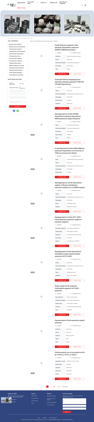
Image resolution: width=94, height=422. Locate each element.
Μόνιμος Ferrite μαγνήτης (15, 44)
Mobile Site (45, 417)
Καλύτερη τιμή (61, 73)
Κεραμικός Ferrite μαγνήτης (16, 70)
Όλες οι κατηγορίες (50, 404)
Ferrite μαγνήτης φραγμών (15, 72)
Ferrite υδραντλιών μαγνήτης (16, 75)
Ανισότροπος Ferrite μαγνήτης (16, 67)
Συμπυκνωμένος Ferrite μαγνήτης (17, 46)
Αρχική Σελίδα (11, 38)
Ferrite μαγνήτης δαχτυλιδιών (16, 53)
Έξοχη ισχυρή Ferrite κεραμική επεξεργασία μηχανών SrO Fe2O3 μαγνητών (67, 288)
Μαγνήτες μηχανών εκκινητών (16, 65)
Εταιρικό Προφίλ (34, 395)
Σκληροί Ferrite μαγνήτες (15, 63)
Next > (54, 386)
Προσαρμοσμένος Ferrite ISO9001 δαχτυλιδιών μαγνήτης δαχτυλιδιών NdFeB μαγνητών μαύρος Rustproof (68, 116)
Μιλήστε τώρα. (77, 73)
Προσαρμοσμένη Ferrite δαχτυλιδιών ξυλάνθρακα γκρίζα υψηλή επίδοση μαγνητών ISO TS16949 (68, 254)
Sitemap (38, 417)
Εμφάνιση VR (53, 2)
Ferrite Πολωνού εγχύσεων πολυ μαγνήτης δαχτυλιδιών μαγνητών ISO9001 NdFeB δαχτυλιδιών (67, 47)
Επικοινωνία (18, 106)
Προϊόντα (17, 38)
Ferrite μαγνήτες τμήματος (15, 60)
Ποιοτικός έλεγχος (34, 400)
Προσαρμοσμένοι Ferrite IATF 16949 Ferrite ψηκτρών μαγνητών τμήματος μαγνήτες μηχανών (68, 219)
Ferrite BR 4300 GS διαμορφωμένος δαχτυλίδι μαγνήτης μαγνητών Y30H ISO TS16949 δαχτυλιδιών (69, 82)
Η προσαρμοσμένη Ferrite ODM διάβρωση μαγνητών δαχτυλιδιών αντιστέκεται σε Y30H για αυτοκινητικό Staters (69, 150)
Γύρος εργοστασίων (34, 398)
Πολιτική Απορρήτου (53, 417)
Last (59, 386)
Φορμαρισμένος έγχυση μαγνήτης (17, 51)
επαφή (32, 403)
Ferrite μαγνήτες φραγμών (15, 58)
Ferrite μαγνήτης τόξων (14, 56)
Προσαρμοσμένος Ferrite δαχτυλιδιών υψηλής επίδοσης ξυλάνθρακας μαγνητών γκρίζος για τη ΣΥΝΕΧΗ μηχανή (70, 185)
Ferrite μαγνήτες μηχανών (15, 49)
